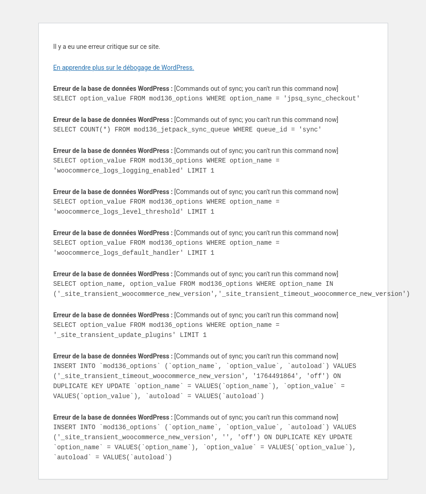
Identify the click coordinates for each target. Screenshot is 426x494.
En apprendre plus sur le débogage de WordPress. (124, 67)
